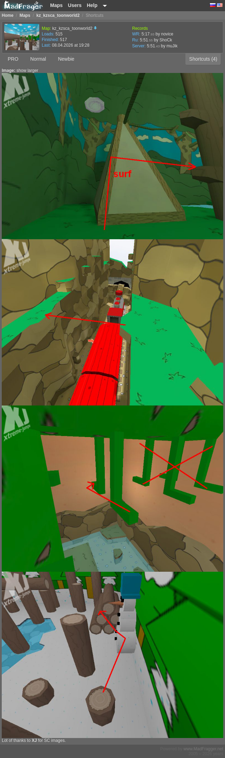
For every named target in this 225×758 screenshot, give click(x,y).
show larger (27, 70)
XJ (34, 740)
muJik (171, 45)
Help (92, 5)
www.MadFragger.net (203, 748)
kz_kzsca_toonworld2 (74, 28)
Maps (56, 5)
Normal (38, 59)
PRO (13, 59)
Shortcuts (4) (203, 59)
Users (75, 5)
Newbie (66, 59)
